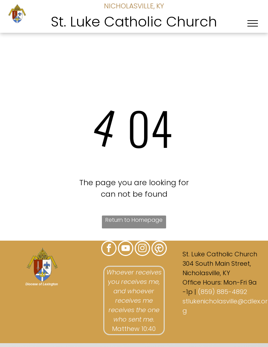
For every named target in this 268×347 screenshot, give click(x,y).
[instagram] (142, 249)
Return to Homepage (134, 220)
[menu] (253, 23)
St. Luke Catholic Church (134, 21)
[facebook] (109, 249)
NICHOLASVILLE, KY (134, 6)
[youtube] (125, 249)
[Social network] (159, 249)
